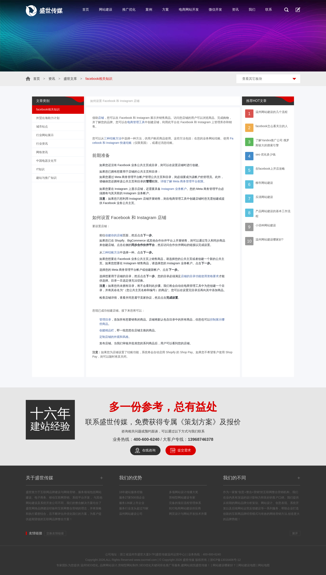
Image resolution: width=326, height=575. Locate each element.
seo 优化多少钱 (265, 154)
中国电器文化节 (46, 160)
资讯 (235, 9)
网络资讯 (42, 152)
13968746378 (200, 439)
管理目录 (105, 319)
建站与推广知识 (46, 177)
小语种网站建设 (266, 225)
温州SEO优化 (89, 565)
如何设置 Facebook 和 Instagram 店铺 (115, 101)
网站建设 (105, 9)
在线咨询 (149, 450)
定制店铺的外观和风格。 (115, 336)
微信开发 (215, 9)
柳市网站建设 (264, 182)
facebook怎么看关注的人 (272, 126)
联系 (268, 9)
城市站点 (42, 126)
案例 (149, 9)
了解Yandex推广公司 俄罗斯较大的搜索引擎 (272, 143)
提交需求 (184, 450)
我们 (252, 9)
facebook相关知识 (48, 109)
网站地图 (264, 565)
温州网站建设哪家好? (269, 239)
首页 (85, 9)
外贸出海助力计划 (47, 118)
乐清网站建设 (264, 197)
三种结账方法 (112, 138)
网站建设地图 (247, 565)
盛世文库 (70, 78)
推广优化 (129, 9)
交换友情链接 (55, 533)
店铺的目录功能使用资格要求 (200, 276)
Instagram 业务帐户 (174, 188)
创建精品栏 (106, 330)
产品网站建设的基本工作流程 (273, 213)
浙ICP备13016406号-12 (225, 559)
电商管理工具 (136, 122)
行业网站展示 (45, 135)
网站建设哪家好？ (224, 565)
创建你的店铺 (114, 235)
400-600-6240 (146, 439)
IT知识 (40, 169)
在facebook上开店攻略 (270, 168)
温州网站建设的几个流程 (272, 112)
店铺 (101, 117)
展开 (295, 533)
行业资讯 (42, 143)
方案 (165, 9)
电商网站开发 (189, 9)
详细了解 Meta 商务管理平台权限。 (183, 181)
